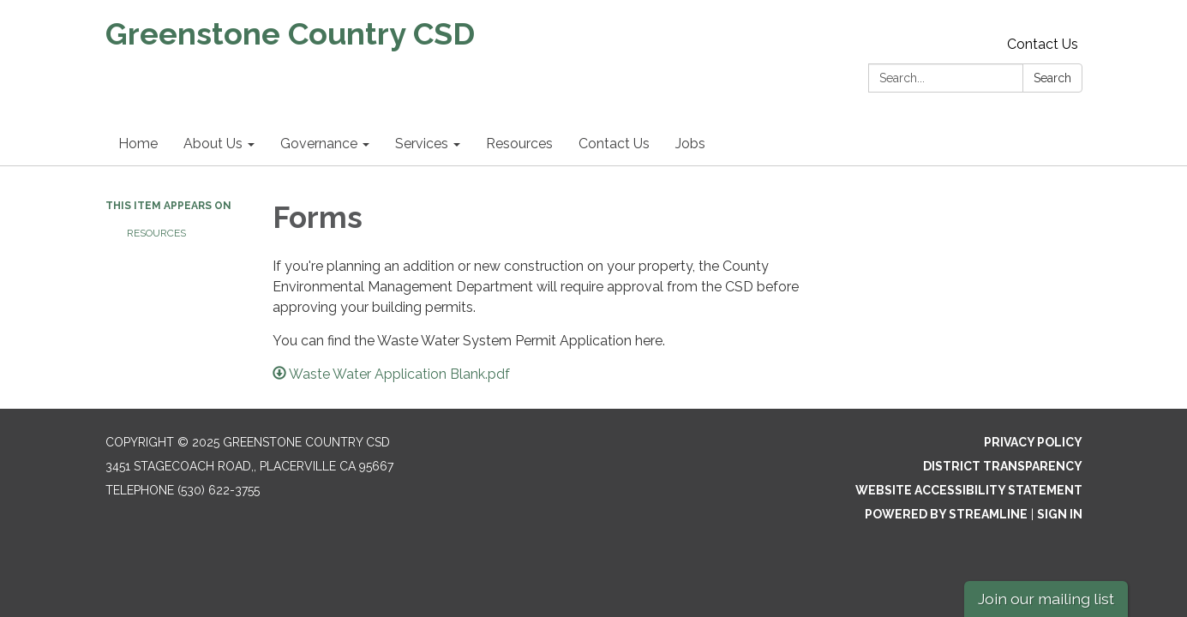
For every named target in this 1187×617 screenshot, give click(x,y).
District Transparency (1002, 466)
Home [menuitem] (138, 143)
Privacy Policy (1033, 442)
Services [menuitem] (421, 143)
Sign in (1059, 514)
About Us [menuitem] (213, 143)
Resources (156, 233)
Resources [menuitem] (519, 143)
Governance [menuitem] (318, 143)
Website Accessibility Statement (968, 490)
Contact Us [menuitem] (614, 143)
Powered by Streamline (946, 514)
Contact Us (1042, 44)
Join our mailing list (1046, 599)
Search (1052, 78)
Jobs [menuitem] (690, 143)
